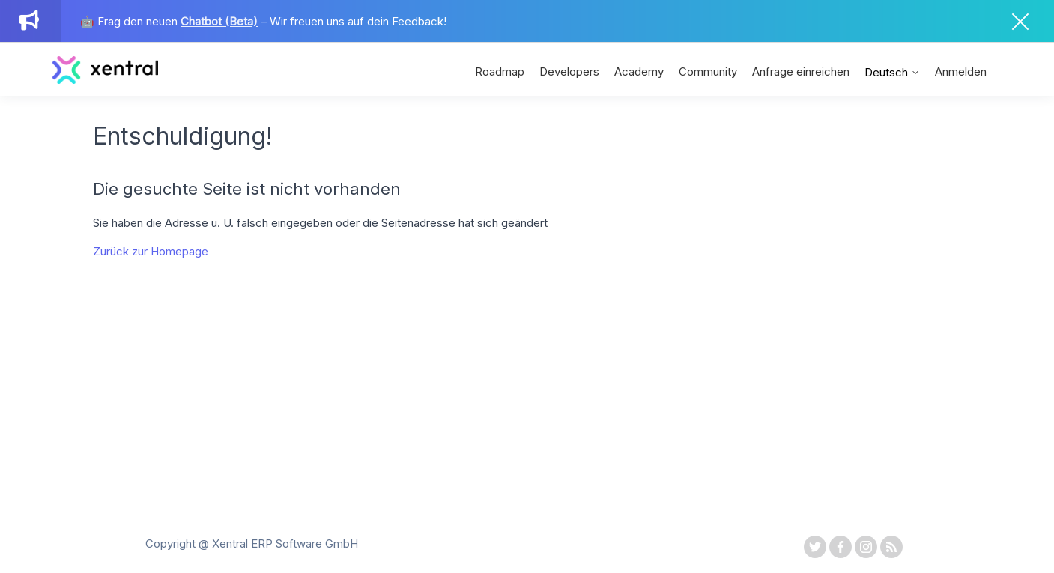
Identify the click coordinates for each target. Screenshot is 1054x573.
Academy (639, 71)
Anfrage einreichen (800, 71)
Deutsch (892, 72)
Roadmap (499, 71)
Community (708, 71)
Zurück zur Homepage (150, 251)
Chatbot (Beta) (219, 21)
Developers (569, 71)
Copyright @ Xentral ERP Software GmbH (251, 543)
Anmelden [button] (961, 71)
